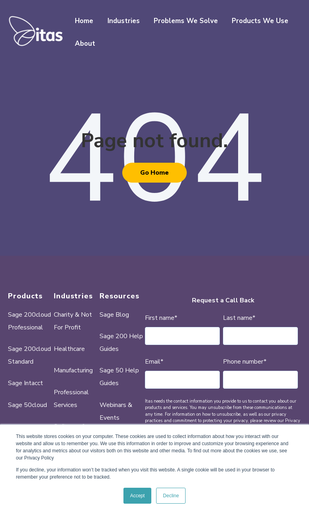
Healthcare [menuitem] (69, 349)
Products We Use (260, 20)
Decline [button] (171, 495)
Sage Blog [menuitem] (114, 314)
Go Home (154, 172)
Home (84, 20)
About (85, 43)
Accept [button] (137, 495)
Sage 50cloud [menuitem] (27, 405)
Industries (124, 20)
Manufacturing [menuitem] (73, 370)
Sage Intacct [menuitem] (25, 383)
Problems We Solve (186, 20)
